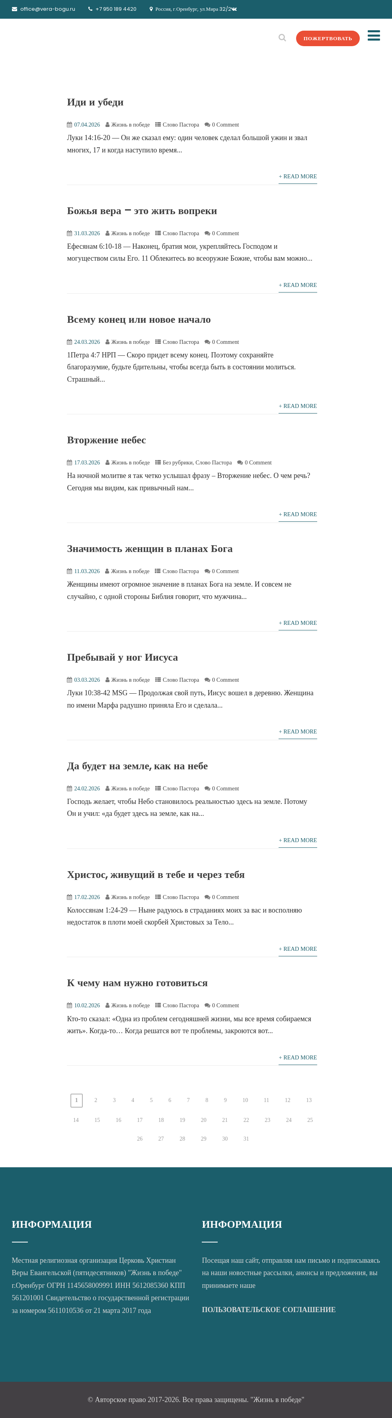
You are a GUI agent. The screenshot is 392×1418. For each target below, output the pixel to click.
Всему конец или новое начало (139, 319)
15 (97, 1120)
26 (139, 1139)
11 (266, 1100)
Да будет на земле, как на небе (137, 766)
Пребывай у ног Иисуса (122, 657)
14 (76, 1120)
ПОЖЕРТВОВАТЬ (325, 38)
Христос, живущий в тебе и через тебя (156, 874)
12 (288, 1100)
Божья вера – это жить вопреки (142, 210)
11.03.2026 (86, 571)
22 (246, 1120)
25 (310, 1120)
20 (204, 1120)
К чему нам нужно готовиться (137, 982)
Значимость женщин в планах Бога (149, 548)
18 (161, 1120)
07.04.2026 (87, 124)
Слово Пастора (181, 124)
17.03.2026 (87, 462)
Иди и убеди (95, 102)
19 (182, 1120)
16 (118, 1120)
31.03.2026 (87, 233)
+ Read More (298, 176)
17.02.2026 (87, 897)
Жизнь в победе (130, 124)
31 (246, 1139)
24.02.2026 (87, 788)
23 (267, 1120)
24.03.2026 (87, 342)
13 (309, 1100)
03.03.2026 (87, 680)
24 (289, 1120)
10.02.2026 (87, 1005)
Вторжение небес (106, 440)
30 (225, 1139)
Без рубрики (178, 462)
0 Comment (225, 124)
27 (161, 1139)
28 (182, 1139)
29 (204, 1139)
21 (225, 1120)
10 (245, 1100)
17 (139, 1120)
